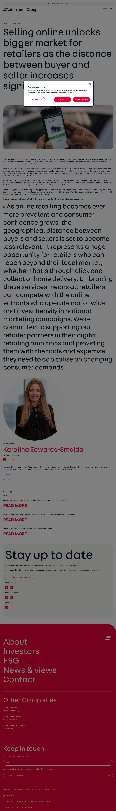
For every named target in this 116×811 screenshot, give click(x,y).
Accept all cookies (81, 99)
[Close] (90, 84)
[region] (59, 94)
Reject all (62, 99)
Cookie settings (36, 99)
